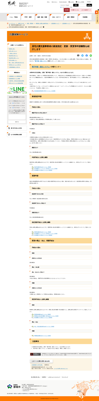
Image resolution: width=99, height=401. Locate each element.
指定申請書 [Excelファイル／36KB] (42, 167)
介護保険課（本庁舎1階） (37, 364)
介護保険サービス (55, 23)
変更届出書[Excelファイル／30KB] (42, 314)
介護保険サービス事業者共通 (15, 76)
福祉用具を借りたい (13, 55)
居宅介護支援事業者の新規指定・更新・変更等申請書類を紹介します (25, 27)
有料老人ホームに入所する (15, 64)
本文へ (48, 1)
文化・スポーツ (56, 17)
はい (11, 103)
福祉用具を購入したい (14, 58)
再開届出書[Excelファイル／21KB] (42, 335)
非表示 (98, 9)
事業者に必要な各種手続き (42, 23)
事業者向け (17, 72)
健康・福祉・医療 (42, 17)
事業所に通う (12, 48)
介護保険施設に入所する (14, 67)
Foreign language (63, 1)
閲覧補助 (89, 1)
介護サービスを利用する (17, 45)
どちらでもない (17, 103)
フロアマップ (26, 390)
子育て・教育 (28, 17)
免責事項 (44, 377)
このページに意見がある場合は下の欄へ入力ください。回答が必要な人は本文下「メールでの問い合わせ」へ (16, 111)
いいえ (23, 103)
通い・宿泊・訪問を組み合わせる (16, 62)
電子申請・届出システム (41, 61)
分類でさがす (21, 23)
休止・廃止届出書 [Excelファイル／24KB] (44, 326)
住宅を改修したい (13, 60)
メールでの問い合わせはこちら (61, 368)
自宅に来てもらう (13, 51)
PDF (71, 7)
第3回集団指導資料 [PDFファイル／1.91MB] (44, 90)
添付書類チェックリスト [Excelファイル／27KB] (45, 168)
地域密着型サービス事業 (14, 78)
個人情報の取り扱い (35, 377)
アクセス (45, 386)
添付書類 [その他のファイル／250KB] (43, 170)
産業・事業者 (70, 17)
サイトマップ (65, 377)
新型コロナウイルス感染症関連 (16, 83)
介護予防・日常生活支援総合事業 (16, 80)
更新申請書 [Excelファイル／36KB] (42, 232)
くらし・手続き (13, 17)
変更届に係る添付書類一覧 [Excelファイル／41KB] (46, 316)
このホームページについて (54, 377)
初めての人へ (54, 1)
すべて (62, 7)
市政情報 (85, 17)
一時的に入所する (13, 53)
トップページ (12, 23)
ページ (67, 7)
